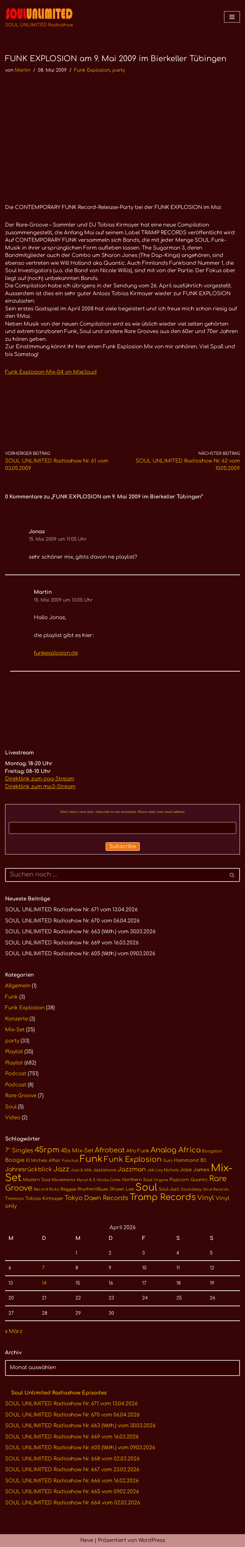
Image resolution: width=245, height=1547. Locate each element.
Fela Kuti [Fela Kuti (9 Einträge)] (70, 1161)
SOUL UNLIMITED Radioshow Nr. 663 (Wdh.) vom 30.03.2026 (80, 932)
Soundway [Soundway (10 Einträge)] (191, 1189)
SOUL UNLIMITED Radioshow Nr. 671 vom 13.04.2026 (71, 910)
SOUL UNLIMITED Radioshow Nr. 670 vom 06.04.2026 (72, 921)
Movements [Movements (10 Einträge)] (63, 1180)
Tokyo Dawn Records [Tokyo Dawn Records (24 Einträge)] (96, 1198)
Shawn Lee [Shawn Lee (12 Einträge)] (122, 1189)
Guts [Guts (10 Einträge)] (168, 1160)
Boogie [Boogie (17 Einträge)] (15, 1160)
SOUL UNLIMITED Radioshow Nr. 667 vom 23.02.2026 (72, 1470)
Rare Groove (21, 1096)
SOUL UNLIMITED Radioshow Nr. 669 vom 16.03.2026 (72, 943)
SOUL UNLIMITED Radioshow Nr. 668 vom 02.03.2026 (72, 1459)
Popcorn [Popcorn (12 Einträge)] (179, 1179)
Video (12, 1118)
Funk (11, 997)
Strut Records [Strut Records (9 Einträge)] (216, 1189)
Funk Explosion (92, 70)
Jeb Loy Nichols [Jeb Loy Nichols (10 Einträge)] (163, 1170)
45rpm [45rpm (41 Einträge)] (47, 1150)
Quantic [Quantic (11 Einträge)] (199, 1179)
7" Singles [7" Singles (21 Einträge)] (19, 1150)
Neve (86, 1540)
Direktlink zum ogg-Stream (39, 779)
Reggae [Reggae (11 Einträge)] (68, 1189)
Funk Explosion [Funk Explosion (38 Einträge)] (133, 1159)
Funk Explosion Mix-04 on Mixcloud (51, 372)
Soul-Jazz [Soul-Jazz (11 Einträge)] (169, 1189)
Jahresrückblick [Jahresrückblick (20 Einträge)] (28, 1169)
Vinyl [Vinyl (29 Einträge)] (205, 1198)
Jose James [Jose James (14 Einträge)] (194, 1169)
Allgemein (17, 986)
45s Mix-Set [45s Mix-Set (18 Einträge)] (77, 1151)
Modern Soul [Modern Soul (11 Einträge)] (36, 1179)
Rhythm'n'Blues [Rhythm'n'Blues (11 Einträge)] (92, 1189)
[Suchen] (115, 875)
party (118, 70)
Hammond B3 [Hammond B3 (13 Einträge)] (190, 1160)
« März (13, 1331)
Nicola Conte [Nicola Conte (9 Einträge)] (109, 1180)
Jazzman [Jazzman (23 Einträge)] (131, 1169)
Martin (22, 70)
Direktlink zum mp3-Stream (40, 787)
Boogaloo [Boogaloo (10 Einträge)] (212, 1151)
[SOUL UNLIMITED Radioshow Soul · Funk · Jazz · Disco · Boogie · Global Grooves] (39, 17)
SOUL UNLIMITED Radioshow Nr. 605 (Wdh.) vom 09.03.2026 (80, 954)
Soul (11, 1107)
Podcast (15, 1074)
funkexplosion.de (56, 653)
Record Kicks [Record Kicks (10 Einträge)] (46, 1189)
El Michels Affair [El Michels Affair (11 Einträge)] (43, 1160)
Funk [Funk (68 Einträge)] (91, 1159)
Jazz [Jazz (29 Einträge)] (61, 1169)
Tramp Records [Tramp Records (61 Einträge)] (163, 1197)
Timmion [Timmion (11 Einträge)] (14, 1198)
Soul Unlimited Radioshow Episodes (59, 1393)
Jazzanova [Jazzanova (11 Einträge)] (104, 1170)
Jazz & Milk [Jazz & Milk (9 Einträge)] (81, 1170)
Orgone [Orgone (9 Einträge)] (161, 1180)
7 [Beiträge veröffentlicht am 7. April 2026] (43, 1267)
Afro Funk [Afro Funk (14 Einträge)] (137, 1150)
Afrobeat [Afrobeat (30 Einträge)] (110, 1150)
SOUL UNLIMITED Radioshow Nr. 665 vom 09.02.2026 (72, 1492)
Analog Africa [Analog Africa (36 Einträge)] (176, 1150)
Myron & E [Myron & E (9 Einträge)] (85, 1180)
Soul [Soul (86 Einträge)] (146, 1187)
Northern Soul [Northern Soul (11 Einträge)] (137, 1179)
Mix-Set (15, 1030)
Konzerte (16, 1019)
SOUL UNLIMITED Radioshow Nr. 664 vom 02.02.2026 (72, 1503)
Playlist (14, 1052)
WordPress (151, 1540)
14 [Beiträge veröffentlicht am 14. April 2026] (44, 1283)
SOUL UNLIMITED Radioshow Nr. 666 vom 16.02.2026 (72, 1481)
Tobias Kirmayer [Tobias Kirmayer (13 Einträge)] (44, 1198)
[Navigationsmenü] (232, 17)
